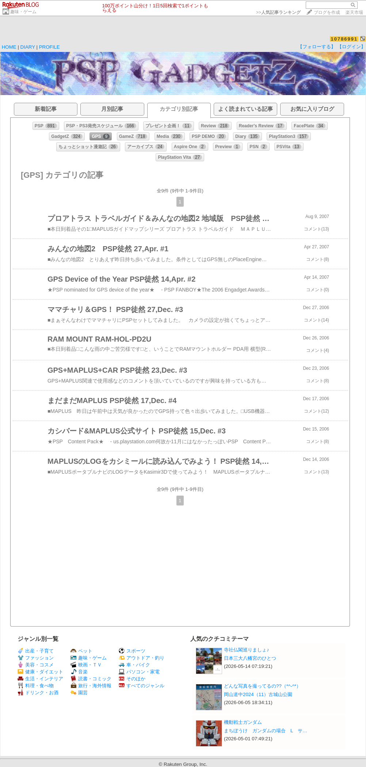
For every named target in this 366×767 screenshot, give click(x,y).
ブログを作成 (327, 12)
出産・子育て (36, 651)
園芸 (79, 692)
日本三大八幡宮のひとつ (250, 658)
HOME (9, 47)
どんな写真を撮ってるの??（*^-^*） (262, 686)
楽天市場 (354, 12)
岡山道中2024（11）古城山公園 (258, 694)
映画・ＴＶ (86, 665)
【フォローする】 (317, 46)
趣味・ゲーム (23, 11)
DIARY (27, 47)
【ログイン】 (351, 46)
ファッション (36, 658)
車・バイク (134, 665)
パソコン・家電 (139, 671)
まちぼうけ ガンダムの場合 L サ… (265, 730)
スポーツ (132, 651)
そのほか (132, 678)
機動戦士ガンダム (243, 722)
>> (278, 12)
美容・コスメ (36, 665)
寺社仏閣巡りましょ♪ (246, 650)
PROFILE (49, 47)
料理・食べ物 (36, 685)
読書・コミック (90, 678)
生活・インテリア (40, 678)
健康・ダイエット (40, 671)
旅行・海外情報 (90, 685)
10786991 (344, 39)
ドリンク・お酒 (38, 692)
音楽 (79, 671)
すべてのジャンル (141, 685)
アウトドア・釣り (141, 658)
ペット (81, 651)
